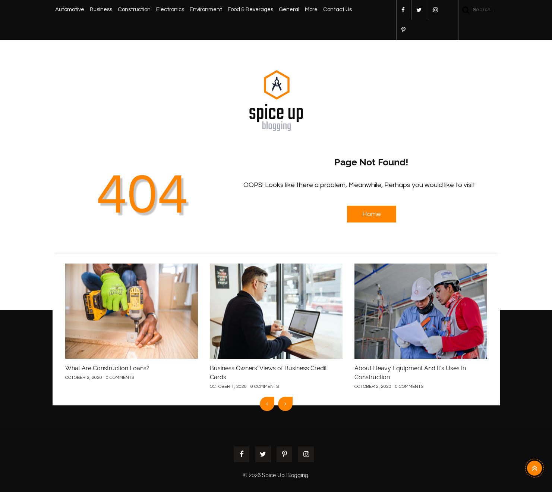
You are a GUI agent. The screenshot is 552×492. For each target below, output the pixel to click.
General (289, 9)
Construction (134, 9)
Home (371, 214)
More (311, 9)
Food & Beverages (250, 9)
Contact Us (337, 9)
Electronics (170, 9)
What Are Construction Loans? (107, 368)
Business (101, 9)
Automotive (69, 9)
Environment (206, 9)
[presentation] (267, 404)
